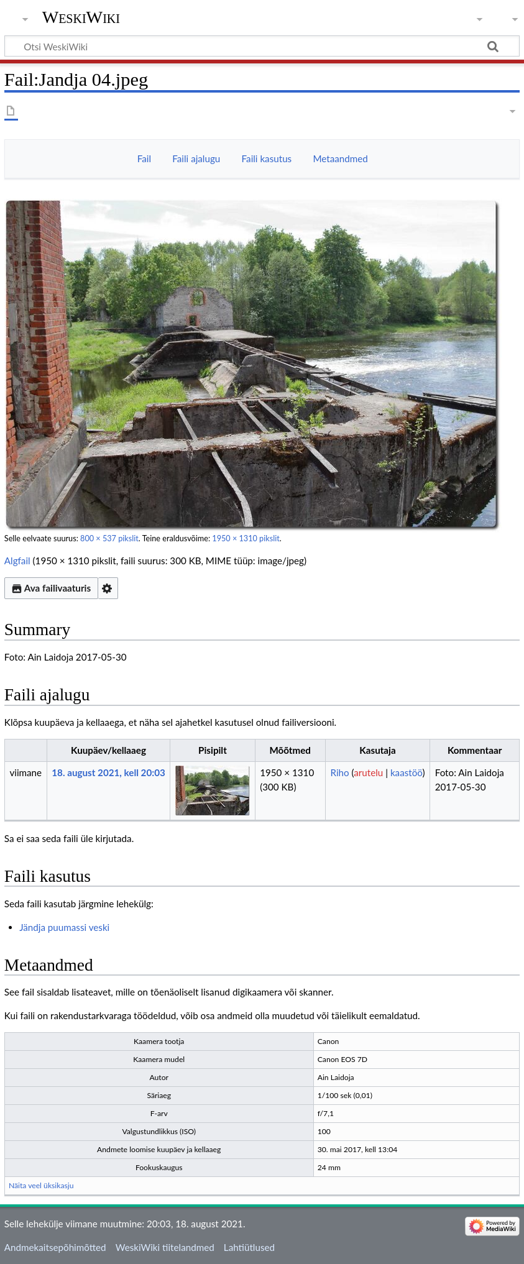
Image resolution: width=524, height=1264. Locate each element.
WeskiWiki (81, 17)
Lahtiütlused (249, 1247)
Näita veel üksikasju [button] (41, 1185)
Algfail (17, 560)
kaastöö (406, 772)
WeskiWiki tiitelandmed (165, 1247)
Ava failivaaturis (51, 587)
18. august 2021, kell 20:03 (108, 772)
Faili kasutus (267, 158)
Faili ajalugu (196, 158)
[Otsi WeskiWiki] (262, 46)
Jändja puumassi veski (64, 927)
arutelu (368, 772)
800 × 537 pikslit (109, 538)
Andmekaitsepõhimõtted (55, 1247)
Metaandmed (340, 158)
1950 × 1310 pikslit (245, 538)
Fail (144, 158)
